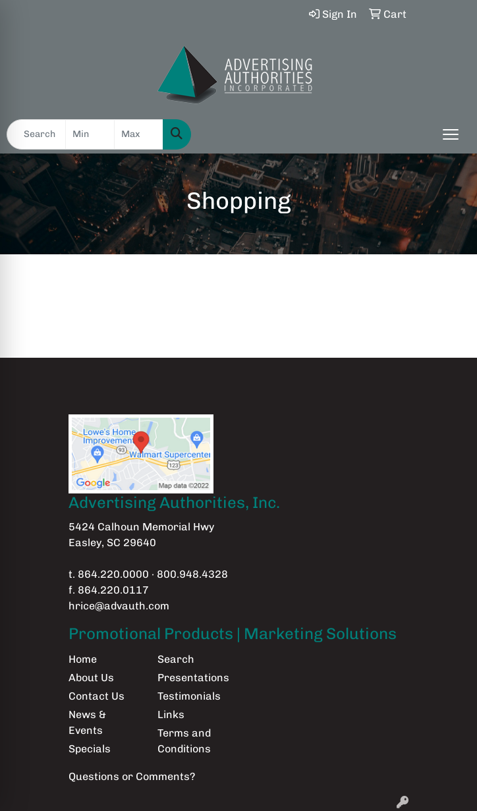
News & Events (87, 722)
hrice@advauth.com (119, 606)
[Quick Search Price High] (138, 134)
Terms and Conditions (184, 741)
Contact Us (97, 696)
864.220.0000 (113, 574)
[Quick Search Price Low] (90, 134)
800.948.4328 (192, 574)
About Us (91, 677)
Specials (90, 748)
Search (175, 659)
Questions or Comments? (132, 776)
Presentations (193, 677)
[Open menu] (450, 134)
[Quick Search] (36, 134)
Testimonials (189, 696)
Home (83, 659)
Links (170, 714)
